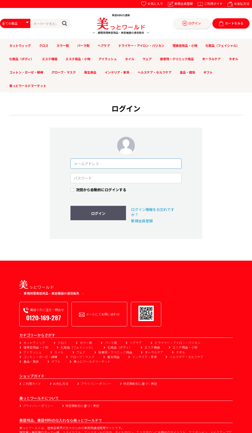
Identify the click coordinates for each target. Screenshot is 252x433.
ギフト (208, 72)
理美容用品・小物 (185, 45)
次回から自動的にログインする (101, 189)
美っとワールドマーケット (27, 85)
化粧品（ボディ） (21, 59)
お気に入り (152, 3)
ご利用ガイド (210, 3)
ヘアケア (104, 45)
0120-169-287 (43, 317)
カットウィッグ (20, 45)
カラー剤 (63, 45)
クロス (43, 45)
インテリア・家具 (117, 72)
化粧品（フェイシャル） (222, 45)
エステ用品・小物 (78, 59)
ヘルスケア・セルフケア (155, 72)
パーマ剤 (83, 45)
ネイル (129, 59)
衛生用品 (90, 72)
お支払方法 (238, 3)
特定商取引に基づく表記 (140, 383)
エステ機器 (49, 59)
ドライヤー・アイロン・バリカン (141, 45)
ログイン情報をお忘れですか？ (152, 212)
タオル (233, 59)
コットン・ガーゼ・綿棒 (26, 72)
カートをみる (231, 23)
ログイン (191, 23)
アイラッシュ (107, 59)
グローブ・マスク (63, 72)
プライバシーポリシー (95, 383)
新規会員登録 (180, 3)
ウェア (147, 59)
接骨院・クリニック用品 (177, 59)
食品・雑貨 (187, 72)
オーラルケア (211, 59)
